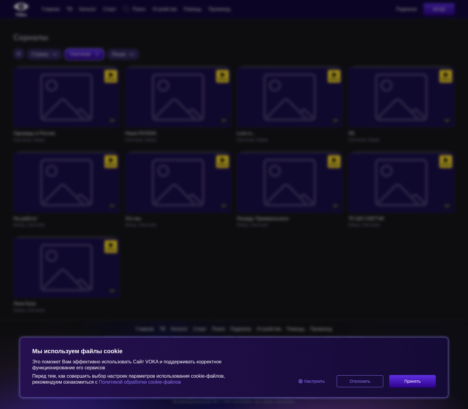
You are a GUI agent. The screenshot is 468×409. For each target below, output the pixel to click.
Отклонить (360, 381)
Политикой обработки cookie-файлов (139, 382)
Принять (412, 381)
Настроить (311, 381)
